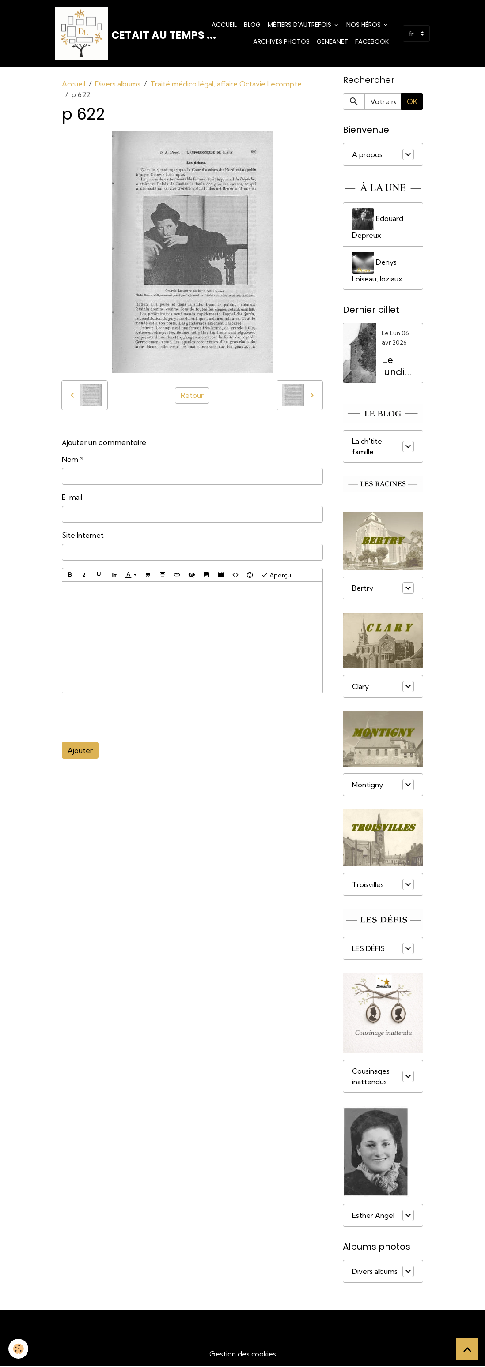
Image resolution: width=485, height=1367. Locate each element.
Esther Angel (373, 1216)
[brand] (111, 33)
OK (412, 101)
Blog (252, 24)
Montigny (367, 785)
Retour (192, 395)
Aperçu (276, 575)
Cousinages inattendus (371, 1077)
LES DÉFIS (368, 948)
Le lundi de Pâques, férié (399, 366)
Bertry (362, 588)
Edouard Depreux (377, 224)
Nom (70, 459)
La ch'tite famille (367, 447)
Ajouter (80, 750)
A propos (367, 154)
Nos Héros (364, 24)
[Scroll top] (467, 1349)
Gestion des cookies (242, 1354)
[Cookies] (19, 1349)
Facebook (372, 41)
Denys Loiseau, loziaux (377, 268)
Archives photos (281, 41)
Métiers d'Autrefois (300, 24)
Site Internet (83, 535)
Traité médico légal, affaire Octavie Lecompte (226, 84)
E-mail (72, 497)
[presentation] (129, 718)
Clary (360, 686)
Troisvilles (368, 884)
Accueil (224, 24)
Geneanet (332, 41)
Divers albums (117, 84)
